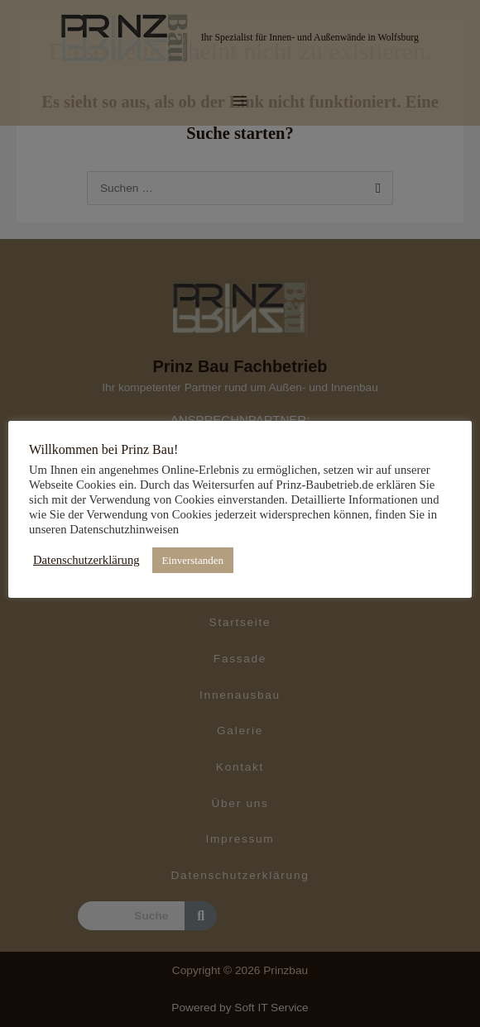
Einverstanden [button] (192, 560)
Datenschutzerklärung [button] (86, 559)
